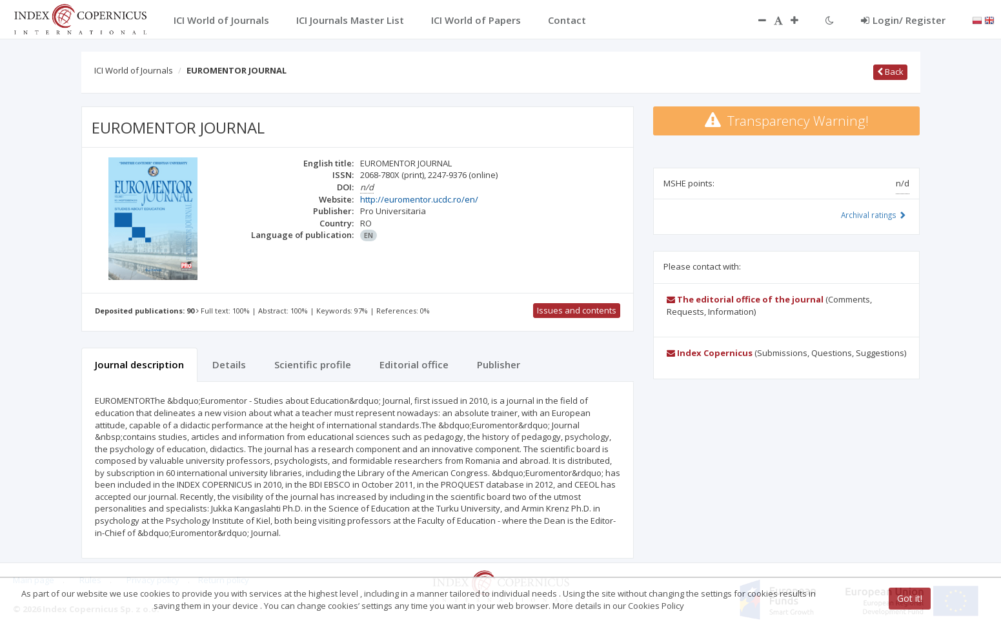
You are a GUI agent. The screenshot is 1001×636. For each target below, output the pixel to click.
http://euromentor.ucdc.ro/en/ (419, 199)
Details (229, 364)
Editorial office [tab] (414, 364)
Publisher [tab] (498, 364)
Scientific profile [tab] (312, 364)
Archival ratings (873, 215)
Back (890, 71)
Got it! (909, 598)
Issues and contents (576, 310)
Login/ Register (903, 20)
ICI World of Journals (133, 70)
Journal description (139, 364)
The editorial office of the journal (745, 299)
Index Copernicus (710, 353)
